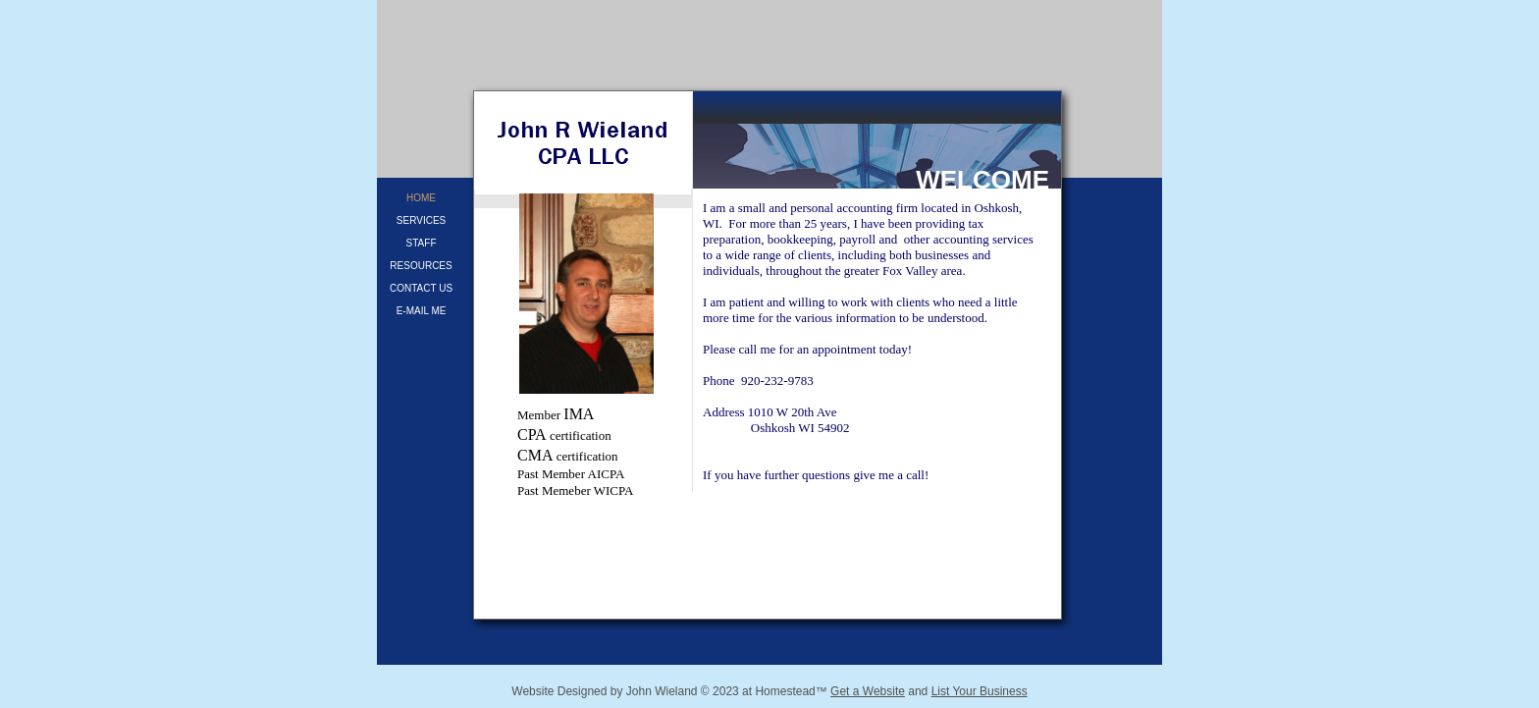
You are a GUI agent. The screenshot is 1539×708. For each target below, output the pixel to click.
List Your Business (979, 691)
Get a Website (867, 691)
